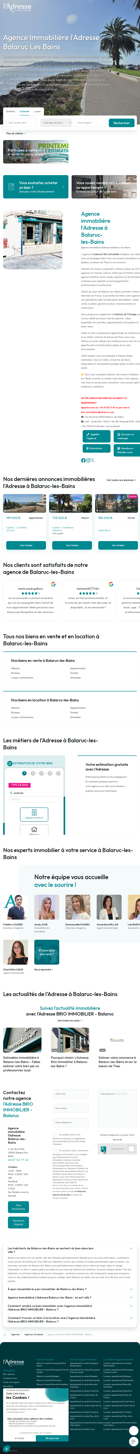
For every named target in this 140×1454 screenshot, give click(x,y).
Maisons (15, 668)
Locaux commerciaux (22, 677)
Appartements (78, 668)
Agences (15, 1334)
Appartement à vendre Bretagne (84, 1376)
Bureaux (15, 673)
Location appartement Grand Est (118, 1391)
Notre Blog (8, 1386)
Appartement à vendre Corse (82, 1429)
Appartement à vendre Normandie (85, 1380)
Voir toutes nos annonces (121, 480)
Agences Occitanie (33, 1334)
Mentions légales (18, 1222)
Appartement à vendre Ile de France (85, 1401)
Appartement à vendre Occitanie (84, 1412)
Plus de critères (16, 133)
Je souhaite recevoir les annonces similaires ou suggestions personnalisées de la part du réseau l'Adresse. (69, 1139)
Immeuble (75, 677)
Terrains (74, 673)
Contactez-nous (10, 1378)
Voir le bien (26, 545)
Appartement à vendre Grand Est (84, 1391)
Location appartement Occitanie (117, 1412)
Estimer (10, 111)
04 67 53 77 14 (18, 1160)
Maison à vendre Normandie (49, 1380)
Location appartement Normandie (118, 1380)
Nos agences (9, 1374)
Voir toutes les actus (70, 1020)
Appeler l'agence (93, 436)
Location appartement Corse (116, 1429)
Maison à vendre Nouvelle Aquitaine (52, 1384)
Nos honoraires (18, 1207)
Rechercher (121, 123)
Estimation (94, 448)
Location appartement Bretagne (117, 1376)
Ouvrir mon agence (11, 1382)
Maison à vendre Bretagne (48, 1376)
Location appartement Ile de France (119, 1401)
